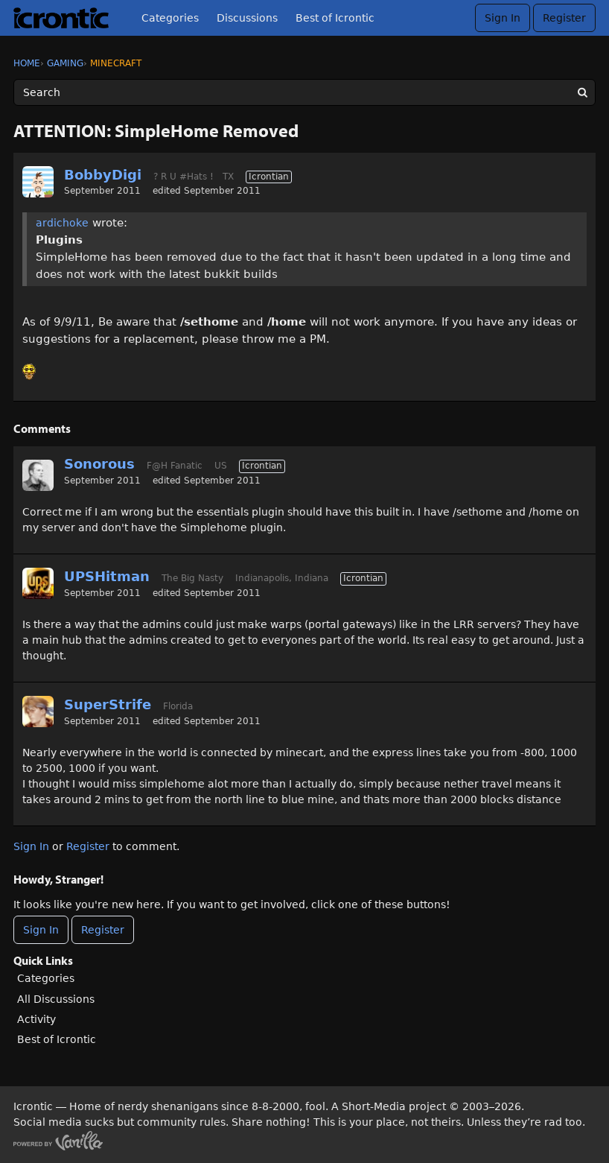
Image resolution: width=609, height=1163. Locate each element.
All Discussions (56, 999)
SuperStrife (107, 704)
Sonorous (99, 464)
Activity (36, 1019)
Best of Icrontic (335, 18)
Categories (170, 18)
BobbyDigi (102, 175)
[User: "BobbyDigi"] (38, 181)
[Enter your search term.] (304, 92)
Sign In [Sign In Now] (41, 930)
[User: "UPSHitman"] (38, 583)
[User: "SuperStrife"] (38, 711)
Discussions (247, 18)
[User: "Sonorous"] (38, 475)
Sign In (502, 18)
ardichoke (62, 223)
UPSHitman (107, 576)
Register (564, 18)
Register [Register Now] (102, 930)
